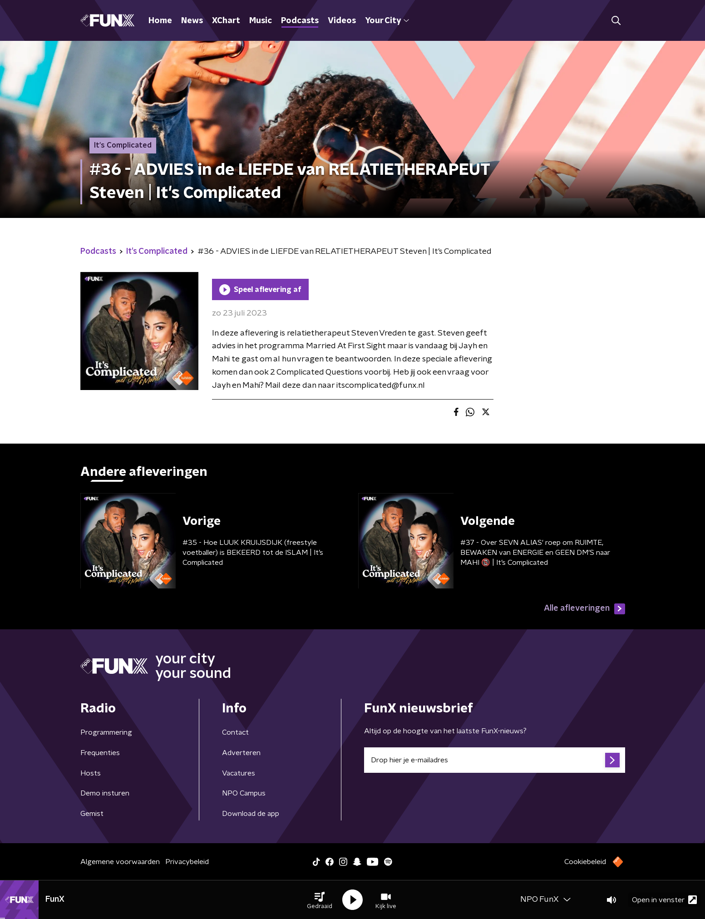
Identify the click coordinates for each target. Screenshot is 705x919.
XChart (226, 21)
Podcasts (300, 21)
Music (260, 21)
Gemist (92, 813)
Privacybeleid (187, 861)
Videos (342, 21)
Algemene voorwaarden (120, 861)
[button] (319, 899)
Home (160, 21)
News (192, 21)
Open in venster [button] (664, 899)
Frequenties (100, 752)
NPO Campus (244, 793)
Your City (387, 21)
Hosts (90, 773)
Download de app (250, 813)
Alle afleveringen (584, 608)
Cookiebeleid (585, 861)
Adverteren (241, 752)
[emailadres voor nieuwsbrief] (494, 760)
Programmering (106, 732)
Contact (235, 732)
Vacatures (238, 773)
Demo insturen (104, 793)
